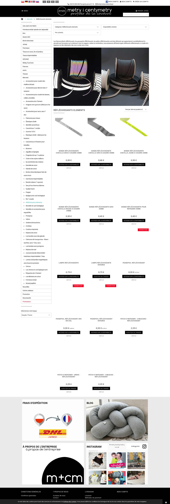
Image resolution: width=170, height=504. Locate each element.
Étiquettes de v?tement (33, 273)
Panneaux (26, 48)
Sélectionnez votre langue (29, 311)
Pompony (29, 216)
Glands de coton (31, 169)
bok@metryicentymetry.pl (104, 4)
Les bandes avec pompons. (35, 246)
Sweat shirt (26, 37)
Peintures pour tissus (33, 118)
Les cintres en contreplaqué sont (37, 270)
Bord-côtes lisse (28, 41)
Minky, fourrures (28, 63)
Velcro (28, 219)
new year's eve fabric (29, 26)
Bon (24, 33)
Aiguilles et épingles (32, 152)
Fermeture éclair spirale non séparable (35, 29)
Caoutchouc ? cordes (33, 128)
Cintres (28, 266)
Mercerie (25, 77)
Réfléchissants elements (34, 202)
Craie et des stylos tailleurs (35, 158)
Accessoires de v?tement (34, 101)
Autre (24, 70)
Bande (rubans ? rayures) (34, 182)
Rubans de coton (31, 233)
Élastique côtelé (31, 121)
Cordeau (29, 226)
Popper (28, 192)
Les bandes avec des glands (35, 236)
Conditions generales (28, 495)
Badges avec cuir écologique (35, 196)
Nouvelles (26, 287)
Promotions (27, 301)
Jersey (25, 44)
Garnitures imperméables (34, 179)
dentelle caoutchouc (32, 125)
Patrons (25, 66)
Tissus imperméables (30, 55)
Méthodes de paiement (93, 498)
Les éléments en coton (33, 276)
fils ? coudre (30, 199)
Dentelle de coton (31, 165)
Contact (56, 498)
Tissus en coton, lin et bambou (33, 52)
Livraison (88, 495)
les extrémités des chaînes (34, 162)
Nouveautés (27, 298)
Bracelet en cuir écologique (35, 206)
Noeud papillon (31, 283)
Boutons (29, 148)
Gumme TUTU (30, 131)
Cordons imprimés (32, 229)
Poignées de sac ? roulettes (35, 155)
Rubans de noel (31, 249)
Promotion (26, 294)
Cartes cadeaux (28, 290)
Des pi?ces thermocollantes (35, 185)
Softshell (26, 59)
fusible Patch (30, 189)
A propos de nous (59, 495)
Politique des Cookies (69, 501)
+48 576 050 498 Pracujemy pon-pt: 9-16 (81, 4)
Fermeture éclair (31, 280)
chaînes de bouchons (33, 222)
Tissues (25, 74)
